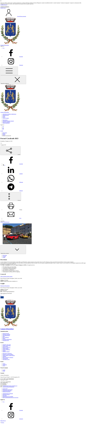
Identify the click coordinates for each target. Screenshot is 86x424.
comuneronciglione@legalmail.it (8, 386)
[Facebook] (13, 56)
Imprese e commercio (6, 347)
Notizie (4, 134)
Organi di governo (6, 333)
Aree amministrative (6, 335)
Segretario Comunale (6, 334)
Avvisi (4, 365)
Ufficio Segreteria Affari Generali (6, 276)
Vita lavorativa (5, 346)
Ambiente (4, 356)
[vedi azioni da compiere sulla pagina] (10, 196)
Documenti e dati (6, 340)
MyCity (2, 422)
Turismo (4, 350)
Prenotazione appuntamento (7, 389)
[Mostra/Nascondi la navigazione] (9, 71)
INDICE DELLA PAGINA (13, 249)
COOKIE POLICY (3, 4)
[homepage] (43, 112)
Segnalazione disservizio (7, 390)
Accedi (1, 130)
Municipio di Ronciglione (5, 285)
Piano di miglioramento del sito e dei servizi (10, 397)
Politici (4, 338)
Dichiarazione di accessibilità (8, 396)
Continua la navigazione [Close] (5, 6)
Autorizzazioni (5, 358)
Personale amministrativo (7, 339)
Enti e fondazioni (6, 337)
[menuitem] (13, 163)
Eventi (4, 370)
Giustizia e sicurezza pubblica (8, 354)
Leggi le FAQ (5, 388)
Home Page (5, 132)
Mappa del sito (3, 420)
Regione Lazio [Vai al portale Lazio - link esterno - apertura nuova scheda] (3, 7)
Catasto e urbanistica (6, 349)
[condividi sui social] (10, 150)
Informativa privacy (6, 394)
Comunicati (5, 364)
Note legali (5, 395)
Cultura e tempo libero (7, 345)
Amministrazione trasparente (8, 393)
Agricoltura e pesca (6, 359)
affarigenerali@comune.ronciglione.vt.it (10, 385)
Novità (4, 133)
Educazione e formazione (7, 353)
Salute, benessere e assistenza (8, 357)
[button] (9, 114)
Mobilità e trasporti (6, 351)
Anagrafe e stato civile (7, 344)
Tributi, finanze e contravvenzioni (9, 355)
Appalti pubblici (5, 348)
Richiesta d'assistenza (6, 391)
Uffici (4, 336)
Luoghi (4, 369)
